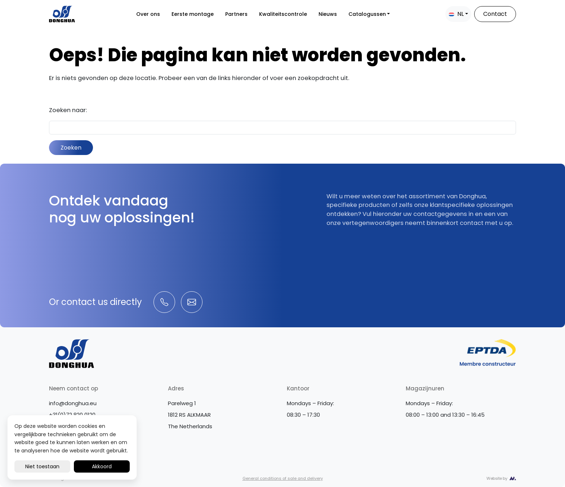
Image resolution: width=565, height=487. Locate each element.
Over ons (148, 14)
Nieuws (328, 14)
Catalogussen (367, 14)
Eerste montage (193, 14)
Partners (236, 14)
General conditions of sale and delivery (283, 478)
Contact (495, 14)
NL (456, 14)
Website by (496, 478)
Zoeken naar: (68, 110)
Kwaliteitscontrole (283, 14)
